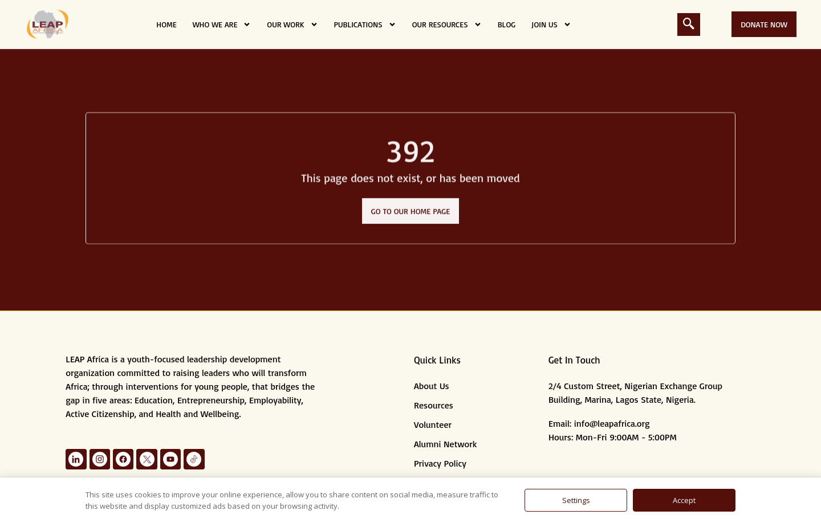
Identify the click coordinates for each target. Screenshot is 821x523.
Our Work (292, 24)
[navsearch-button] (688, 24)
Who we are (222, 24)
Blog (506, 24)
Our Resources (447, 24)
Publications (365, 24)
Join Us (551, 24)
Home (166, 24)
